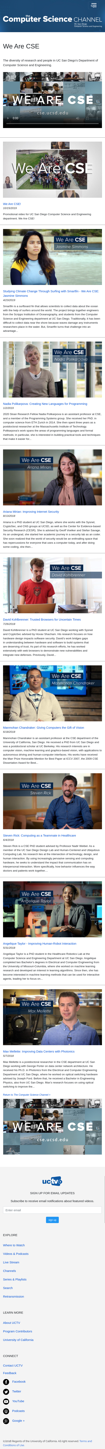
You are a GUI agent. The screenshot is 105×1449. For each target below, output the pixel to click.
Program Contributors (17, 1331)
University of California (18, 1340)
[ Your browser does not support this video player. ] (52, 100)
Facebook (19, 1381)
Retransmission (13, 1296)
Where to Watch (14, 1245)
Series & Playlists (15, 1279)
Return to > (26, 1094)
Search (8, 1288)
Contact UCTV (13, 1365)
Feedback (9, 1373)
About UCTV (11, 1322)
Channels (9, 1271)
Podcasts (18, 1411)
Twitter (16, 1391)
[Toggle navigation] (93, 5)
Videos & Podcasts (16, 1253)
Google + (18, 1420)
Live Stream (11, 1262)
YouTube (18, 1401)
